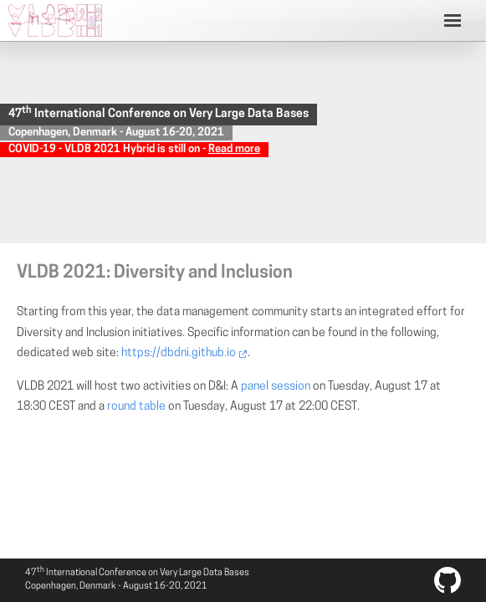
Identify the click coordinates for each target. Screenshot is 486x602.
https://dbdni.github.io (178, 353)
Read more (234, 149)
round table (136, 406)
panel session (275, 386)
